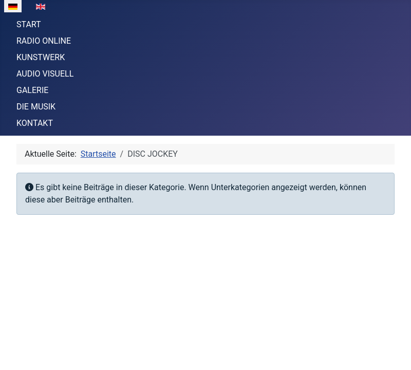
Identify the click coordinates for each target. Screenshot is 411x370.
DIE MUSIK (35, 107)
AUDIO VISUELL (44, 74)
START (28, 24)
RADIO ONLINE (43, 41)
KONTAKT (34, 123)
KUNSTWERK (40, 57)
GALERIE (32, 90)
